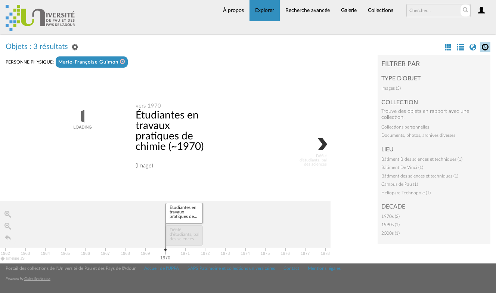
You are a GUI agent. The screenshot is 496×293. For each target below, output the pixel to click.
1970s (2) (390, 216)
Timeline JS (13, 258)
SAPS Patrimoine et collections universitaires (231, 268)
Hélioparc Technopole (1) (406, 193)
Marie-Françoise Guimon (91, 62)
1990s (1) (390, 224)
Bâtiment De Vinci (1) (402, 167)
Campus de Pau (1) (399, 184)
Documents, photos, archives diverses (418, 135)
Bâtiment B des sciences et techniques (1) (421, 159)
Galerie (349, 10)
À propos (233, 10)
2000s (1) (390, 233)
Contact (291, 268)
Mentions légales (324, 268)
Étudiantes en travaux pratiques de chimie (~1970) (170, 131)
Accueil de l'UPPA (161, 268)
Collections (380, 10)
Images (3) (391, 88)
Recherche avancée (307, 10)
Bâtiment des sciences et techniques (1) (419, 176)
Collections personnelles (405, 127)
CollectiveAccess (37, 279)
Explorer (264, 10)
